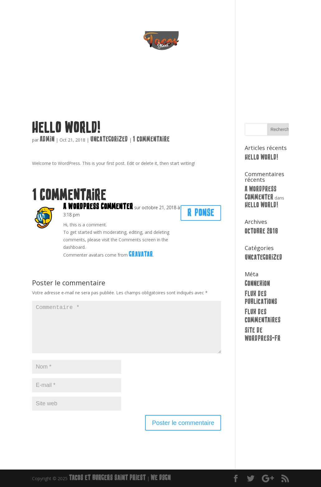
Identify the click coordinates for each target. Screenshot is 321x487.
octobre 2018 (261, 231)
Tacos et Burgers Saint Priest (107, 478)
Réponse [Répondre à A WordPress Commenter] (200, 212)
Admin (47, 139)
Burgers (146, 88)
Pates (174, 88)
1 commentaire (151, 139)
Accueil (92, 88)
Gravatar (141, 254)
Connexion (257, 283)
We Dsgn (161, 478)
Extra (198, 88)
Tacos (118, 88)
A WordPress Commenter (98, 206)
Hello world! (261, 157)
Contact (227, 88)
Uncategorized (109, 139)
